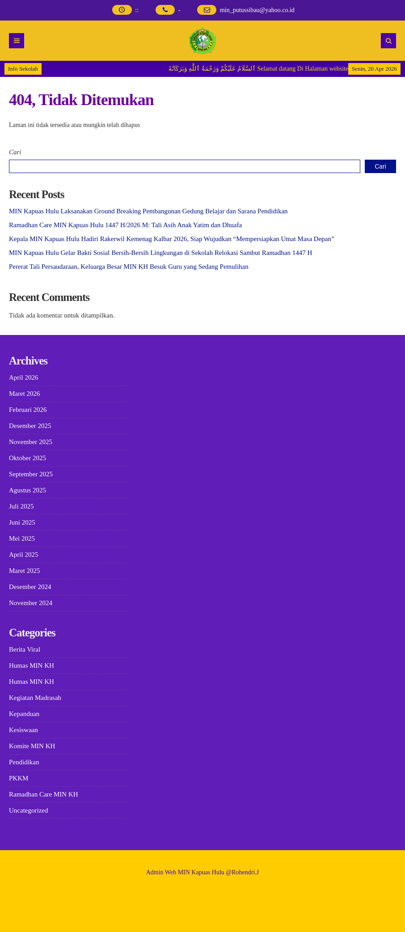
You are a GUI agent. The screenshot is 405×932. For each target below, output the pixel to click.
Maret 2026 (24, 393)
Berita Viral (24, 649)
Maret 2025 (24, 570)
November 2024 (30, 602)
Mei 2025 (22, 538)
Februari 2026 (28, 409)
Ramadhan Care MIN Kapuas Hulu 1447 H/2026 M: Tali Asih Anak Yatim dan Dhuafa (125, 225)
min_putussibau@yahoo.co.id (257, 10)
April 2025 (23, 554)
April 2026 (23, 377)
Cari (15, 152)
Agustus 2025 (27, 490)
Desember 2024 (30, 586)
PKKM (18, 778)
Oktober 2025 (27, 458)
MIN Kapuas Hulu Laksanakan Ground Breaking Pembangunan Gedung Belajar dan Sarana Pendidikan (148, 211)
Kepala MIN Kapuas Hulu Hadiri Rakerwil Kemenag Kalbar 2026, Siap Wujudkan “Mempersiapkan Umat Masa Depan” (171, 238)
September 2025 (31, 474)
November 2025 (30, 441)
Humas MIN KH (31, 665)
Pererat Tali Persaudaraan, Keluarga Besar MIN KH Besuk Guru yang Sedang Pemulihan (129, 266)
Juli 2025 (21, 506)
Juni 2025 (22, 522)
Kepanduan (24, 713)
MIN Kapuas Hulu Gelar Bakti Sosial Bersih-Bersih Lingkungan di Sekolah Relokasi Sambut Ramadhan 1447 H (160, 252)
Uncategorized (28, 810)
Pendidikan (24, 762)
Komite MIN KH (32, 746)
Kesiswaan (23, 729)
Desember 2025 (30, 425)
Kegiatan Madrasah (35, 697)
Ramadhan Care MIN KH (43, 794)
